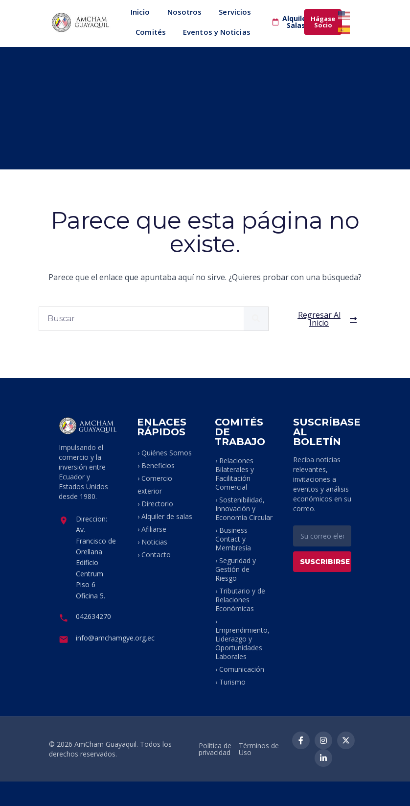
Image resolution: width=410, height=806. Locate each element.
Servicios (235, 12)
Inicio (140, 12)
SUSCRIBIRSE (325, 561)
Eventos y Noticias (217, 32)
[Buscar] (256, 319)
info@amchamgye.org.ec (115, 637)
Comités (151, 32)
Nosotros (184, 12)
